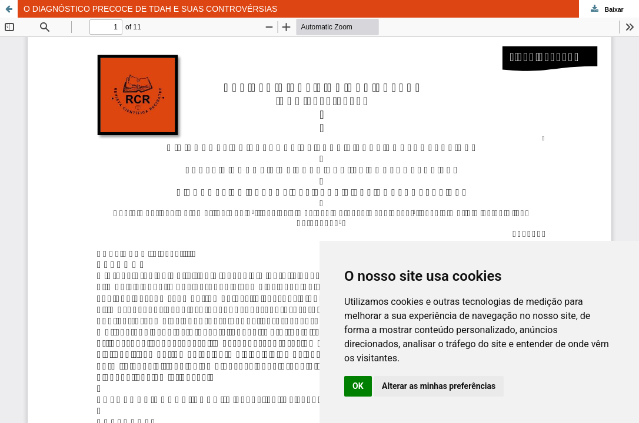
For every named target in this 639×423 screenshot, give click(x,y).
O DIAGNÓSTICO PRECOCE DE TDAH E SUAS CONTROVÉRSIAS (150, 9)
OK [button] (358, 386)
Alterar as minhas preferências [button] (438, 386)
